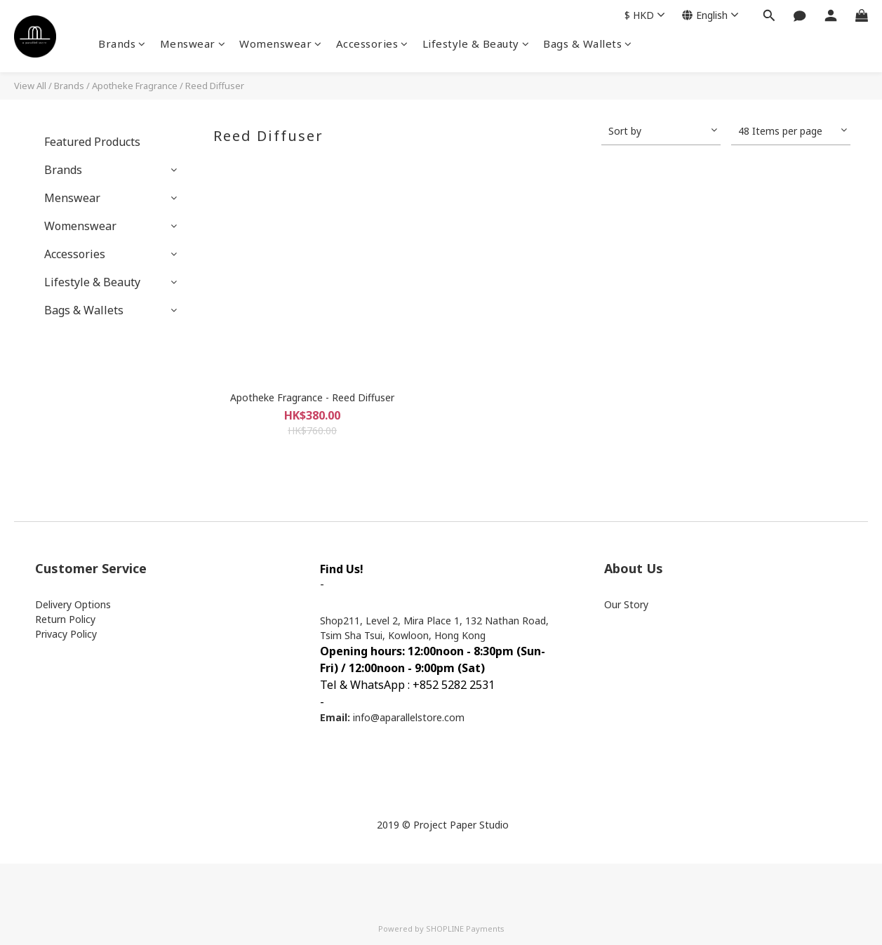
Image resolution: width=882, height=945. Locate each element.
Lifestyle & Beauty (476, 43)
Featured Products (92, 141)
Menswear (193, 43)
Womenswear (280, 43)
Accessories (372, 43)
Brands (122, 43)
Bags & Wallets (587, 43)
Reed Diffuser (214, 85)
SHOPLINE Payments (465, 928)
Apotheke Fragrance (135, 85)
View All (30, 85)
